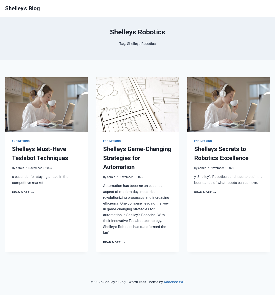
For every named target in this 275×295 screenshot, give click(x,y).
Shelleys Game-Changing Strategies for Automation (137, 158)
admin (20, 168)
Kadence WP (174, 282)
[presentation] (46, 104)
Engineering (21, 141)
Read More (23, 192)
